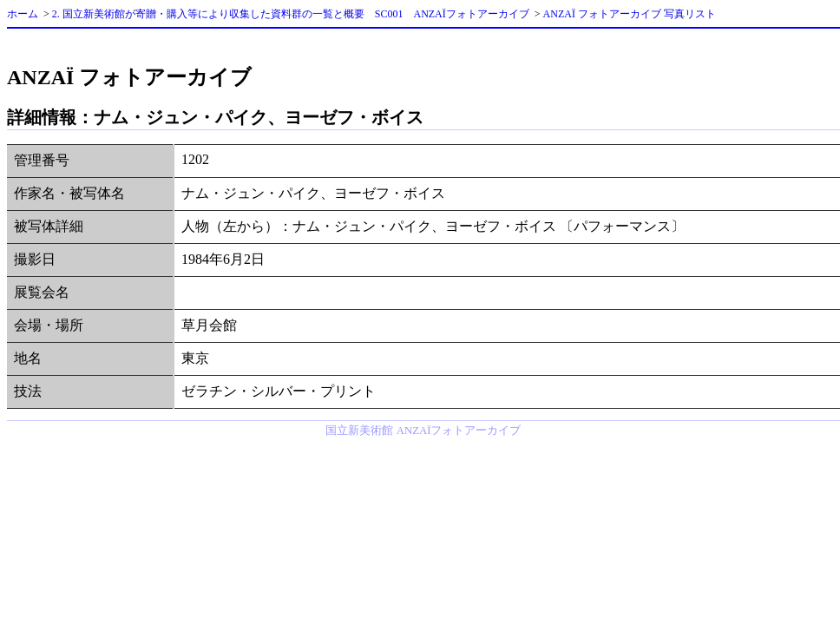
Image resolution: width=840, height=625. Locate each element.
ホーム (22, 14)
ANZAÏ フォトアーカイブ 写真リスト (629, 14)
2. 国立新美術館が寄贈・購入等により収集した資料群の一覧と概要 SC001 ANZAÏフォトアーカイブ (290, 14)
